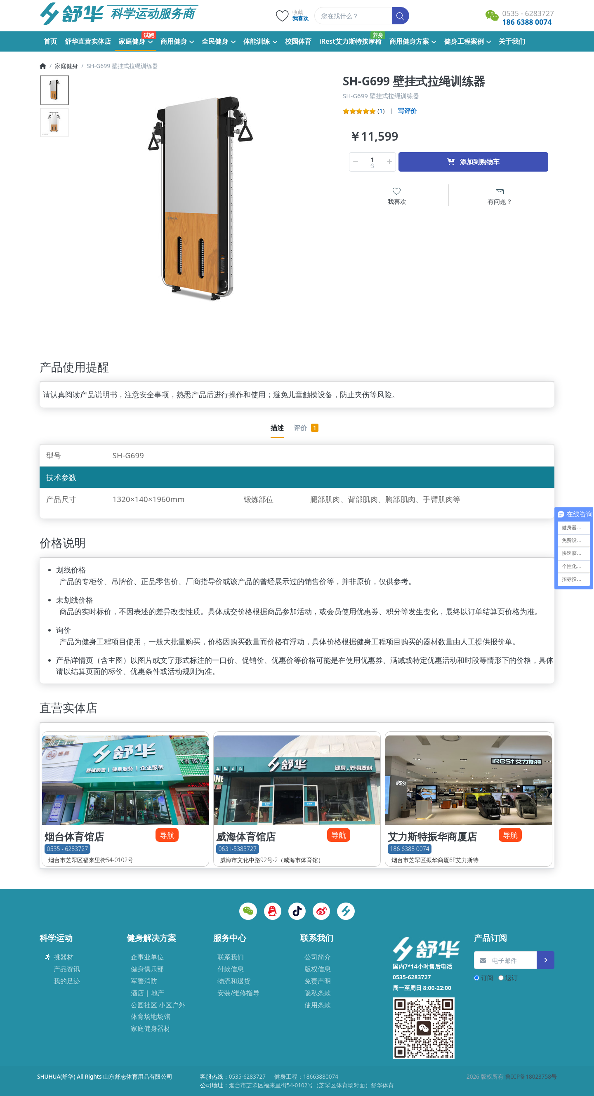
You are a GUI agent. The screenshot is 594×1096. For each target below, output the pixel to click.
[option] (207, 205)
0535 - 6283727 (67, 849)
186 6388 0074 (409, 849)
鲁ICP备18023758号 (531, 1076)
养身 (377, 35)
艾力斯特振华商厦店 (432, 836)
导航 (167, 835)
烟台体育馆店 (74, 836)
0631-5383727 (238, 849)
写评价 (407, 110)
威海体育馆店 (246, 836)
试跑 (149, 35)
